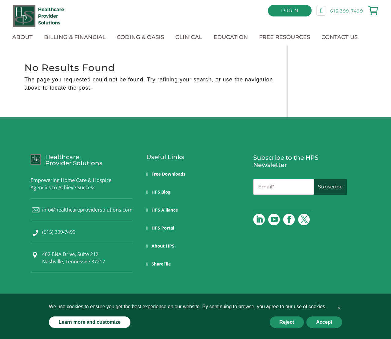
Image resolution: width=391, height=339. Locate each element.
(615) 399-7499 (58, 232)
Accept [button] (324, 322)
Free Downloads (168, 174)
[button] (339, 308)
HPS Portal (163, 228)
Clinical (188, 37)
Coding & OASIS (140, 37)
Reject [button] (287, 322)
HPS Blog (161, 192)
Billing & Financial (75, 37)
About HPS (163, 246)
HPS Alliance (165, 210)
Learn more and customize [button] (90, 322)
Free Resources (284, 37)
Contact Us (339, 37)
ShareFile (161, 264)
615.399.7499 (347, 12)
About (22, 37)
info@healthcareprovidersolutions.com (87, 209)
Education (231, 37)
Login (290, 12)
